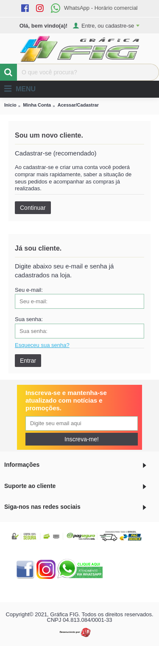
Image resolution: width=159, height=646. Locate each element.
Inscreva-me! (81, 439)
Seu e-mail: (29, 290)
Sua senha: (29, 319)
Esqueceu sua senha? (42, 345)
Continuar (33, 207)
